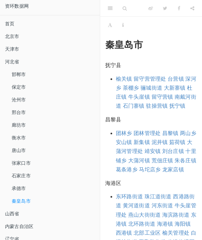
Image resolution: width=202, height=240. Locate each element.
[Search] (125, 8)
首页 (9, 23)
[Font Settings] (110, 25)
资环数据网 (17, 6)
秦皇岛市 (21, 201)
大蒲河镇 (139, 160)
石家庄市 (21, 175)
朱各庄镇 (185, 160)
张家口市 (21, 163)
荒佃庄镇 (162, 160)
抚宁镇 (177, 106)
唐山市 (19, 150)
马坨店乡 (150, 169)
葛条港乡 (127, 169)
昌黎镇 (170, 133)
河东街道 (162, 205)
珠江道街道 (158, 196)
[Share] (192, 8)
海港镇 (165, 224)
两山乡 (188, 133)
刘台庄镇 (173, 151)
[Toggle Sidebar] (110, 8)
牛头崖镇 (139, 97)
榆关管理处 (175, 233)
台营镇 (176, 79)
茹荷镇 (177, 142)
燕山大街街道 (144, 215)
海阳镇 (183, 224)
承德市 (19, 188)
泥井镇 (160, 142)
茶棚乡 (131, 88)
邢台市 (19, 112)
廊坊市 (19, 125)
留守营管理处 (150, 79)
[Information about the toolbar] (123, 25)
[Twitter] (165, 8)
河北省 (12, 61)
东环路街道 (129, 196)
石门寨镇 (134, 106)
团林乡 (124, 133)
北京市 (12, 36)
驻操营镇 (157, 106)
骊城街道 (151, 88)
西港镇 (124, 233)
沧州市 (19, 99)
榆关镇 (124, 79)
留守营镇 (162, 97)
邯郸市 (19, 74)
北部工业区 (147, 233)
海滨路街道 (175, 215)
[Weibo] (150, 8)
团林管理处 (147, 133)
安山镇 (124, 142)
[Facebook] (179, 8)
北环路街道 (141, 224)
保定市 (19, 87)
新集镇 (142, 142)
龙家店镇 (173, 169)
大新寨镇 (175, 88)
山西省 (12, 213)
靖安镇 (153, 151)
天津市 (12, 49)
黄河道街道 (136, 205)
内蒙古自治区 (19, 226)
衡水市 (19, 137)
